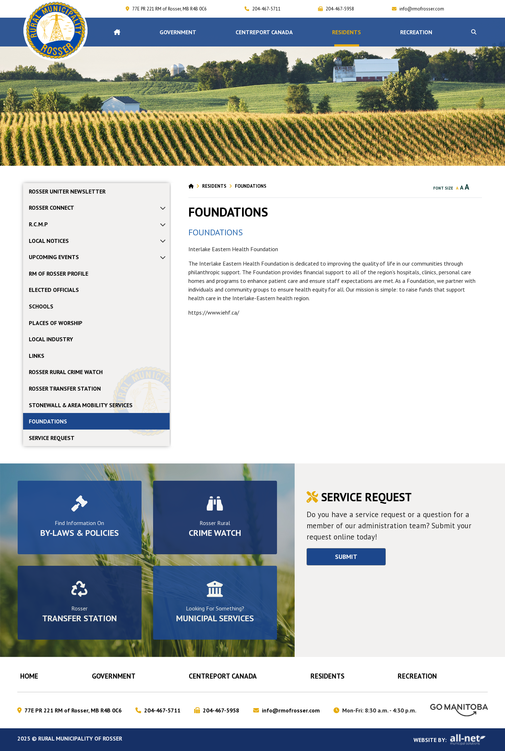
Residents (214, 186)
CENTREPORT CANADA (223, 675)
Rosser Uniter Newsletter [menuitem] (67, 191)
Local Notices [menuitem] (49, 240)
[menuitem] (116, 32)
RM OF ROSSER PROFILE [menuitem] (58, 273)
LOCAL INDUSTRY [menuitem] (51, 339)
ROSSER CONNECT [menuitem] (51, 207)
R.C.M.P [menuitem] (38, 224)
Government (113, 675)
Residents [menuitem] (346, 32)
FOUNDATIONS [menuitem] (48, 421)
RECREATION (417, 675)
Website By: (451, 739)
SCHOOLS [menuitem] (41, 306)
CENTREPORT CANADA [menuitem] (264, 32)
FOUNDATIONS (250, 186)
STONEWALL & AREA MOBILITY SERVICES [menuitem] (81, 405)
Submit (346, 556)
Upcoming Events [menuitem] (54, 257)
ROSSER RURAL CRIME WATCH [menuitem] (66, 372)
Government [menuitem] (178, 32)
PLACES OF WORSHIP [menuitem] (55, 322)
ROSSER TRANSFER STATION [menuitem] (65, 388)
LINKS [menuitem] (36, 355)
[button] (473, 32)
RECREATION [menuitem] (416, 32)
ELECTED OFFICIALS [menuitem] (54, 289)
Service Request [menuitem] (52, 437)
